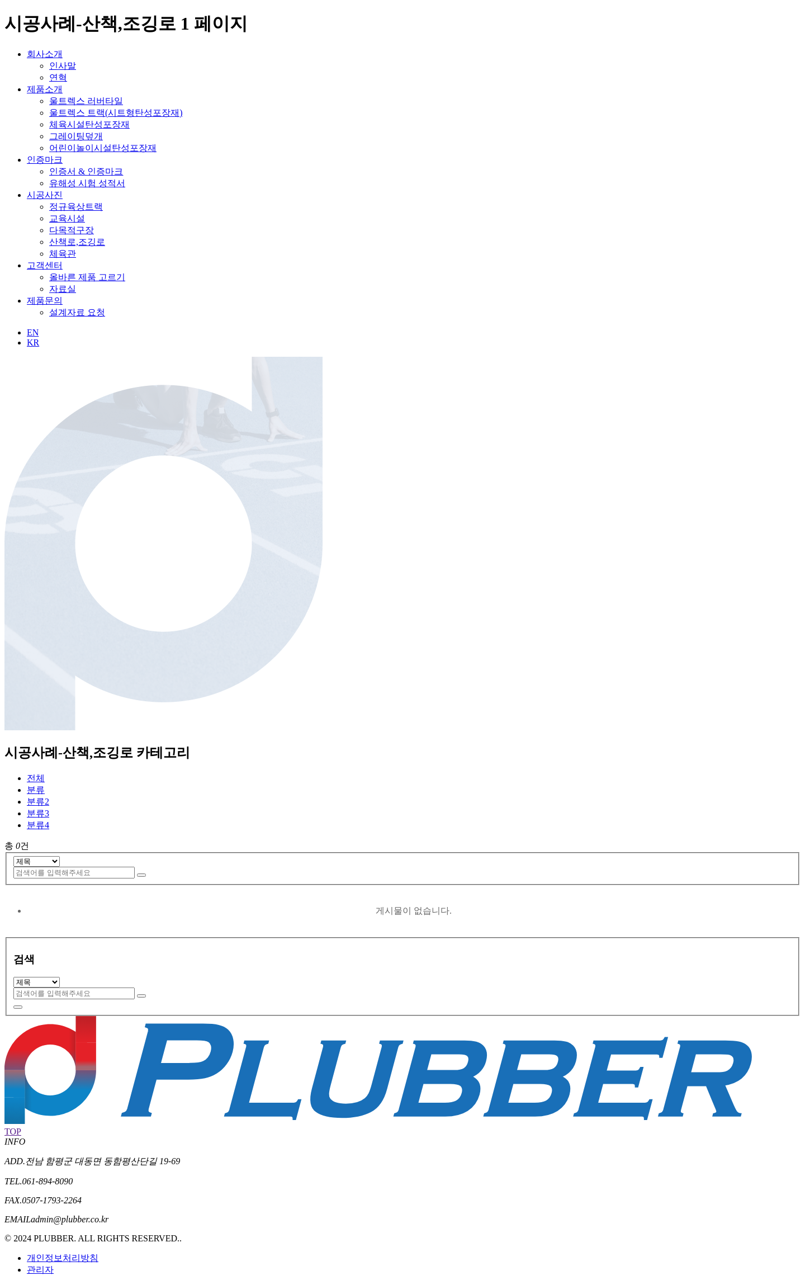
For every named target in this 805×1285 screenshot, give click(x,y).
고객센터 (45, 265)
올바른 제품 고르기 (87, 277)
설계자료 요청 (77, 312)
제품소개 (45, 89)
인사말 (62, 65)
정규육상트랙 (76, 206)
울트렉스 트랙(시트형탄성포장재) (116, 112)
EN (33, 332)
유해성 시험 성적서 (87, 183)
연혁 (58, 77)
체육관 (62, 253)
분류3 (38, 813)
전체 (36, 778)
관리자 (40, 1269)
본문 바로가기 (0, 0)
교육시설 (67, 218)
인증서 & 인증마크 (86, 171)
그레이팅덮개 (76, 136)
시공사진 (45, 195)
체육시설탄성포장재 (89, 124)
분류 (36, 790)
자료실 (62, 289)
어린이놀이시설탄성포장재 (103, 148)
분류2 (38, 801)
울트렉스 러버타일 (86, 101)
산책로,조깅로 (77, 242)
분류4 (38, 825)
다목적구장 (71, 230)
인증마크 (45, 159)
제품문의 (45, 300)
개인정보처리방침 (62, 1258)
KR (33, 342)
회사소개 (45, 54)
